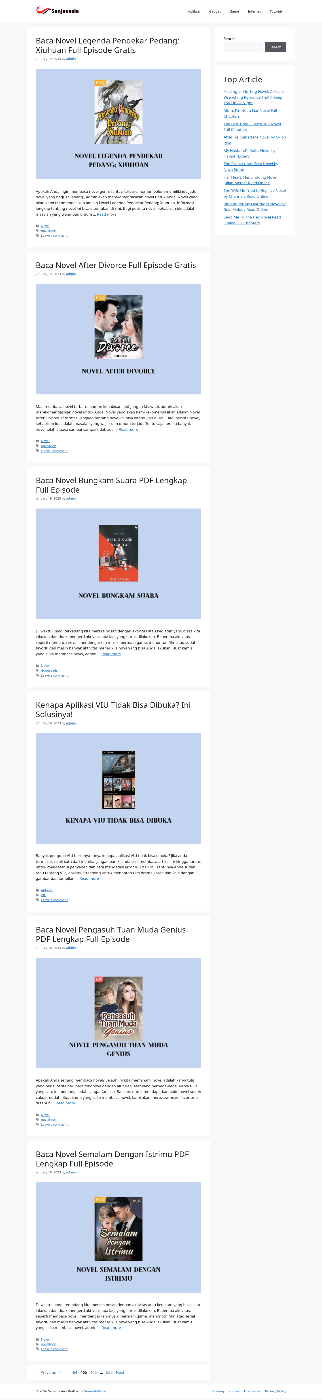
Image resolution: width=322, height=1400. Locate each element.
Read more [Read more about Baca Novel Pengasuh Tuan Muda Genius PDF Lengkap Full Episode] (65, 1103)
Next (122, 1372)
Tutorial (276, 11)
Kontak (234, 1391)
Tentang (217, 1391)
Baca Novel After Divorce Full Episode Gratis (116, 265)
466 (94, 1372)
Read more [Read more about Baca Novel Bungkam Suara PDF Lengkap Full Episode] (111, 653)
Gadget (215, 11)
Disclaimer (252, 1391)
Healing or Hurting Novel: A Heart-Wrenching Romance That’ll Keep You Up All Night (254, 97)
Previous (46, 1372)
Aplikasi (194, 11)
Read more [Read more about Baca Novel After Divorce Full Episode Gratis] (128, 429)
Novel (45, 226)
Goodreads (49, 670)
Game (234, 11)
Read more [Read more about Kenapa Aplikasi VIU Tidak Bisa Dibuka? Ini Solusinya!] (89, 878)
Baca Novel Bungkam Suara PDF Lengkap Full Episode (111, 485)
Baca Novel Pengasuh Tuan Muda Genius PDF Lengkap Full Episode (111, 934)
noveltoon (48, 231)
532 (110, 1372)
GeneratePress (95, 1391)
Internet (254, 11)
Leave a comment (54, 235)
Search (230, 38)
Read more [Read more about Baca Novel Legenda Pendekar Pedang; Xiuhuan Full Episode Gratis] (107, 214)
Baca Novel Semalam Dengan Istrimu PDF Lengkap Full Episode (112, 1159)
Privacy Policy (275, 1391)
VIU (43, 895)
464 (74, 1372)
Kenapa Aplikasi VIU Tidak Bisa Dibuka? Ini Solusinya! (113, 709)
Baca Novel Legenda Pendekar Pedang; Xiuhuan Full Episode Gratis (107, 45)
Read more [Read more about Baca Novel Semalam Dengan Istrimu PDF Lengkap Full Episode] (111, 1327)
